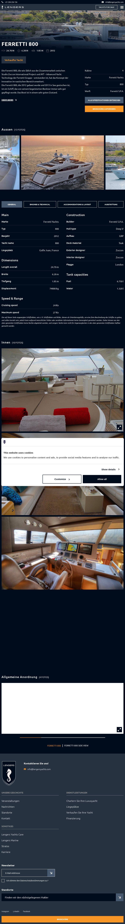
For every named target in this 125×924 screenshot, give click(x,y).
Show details (108, 469)
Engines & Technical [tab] (40, 204)
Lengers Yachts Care (13, 834)
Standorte (7, 812)
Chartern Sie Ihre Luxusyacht (81, 800)
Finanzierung (73, 818)
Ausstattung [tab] (111, 204)
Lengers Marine (10, 840)
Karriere (6, 851)
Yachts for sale (106, 7)
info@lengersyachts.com (39, 769)
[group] (62, 162)
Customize (62, 479)
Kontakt (6, 818)
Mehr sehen (7, 100)
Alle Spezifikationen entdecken (104, 100)
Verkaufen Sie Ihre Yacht (79, 812)
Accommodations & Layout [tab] (77, 204)
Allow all (102, 479)
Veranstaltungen (10, 800)
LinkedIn (16, 911)
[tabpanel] (62, 263)
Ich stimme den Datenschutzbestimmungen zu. (27, 880)
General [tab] (12, 204)
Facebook (26, 911)
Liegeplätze (72, 806)
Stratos (5, 846)
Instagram (5, 911)
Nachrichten (8, 806)
